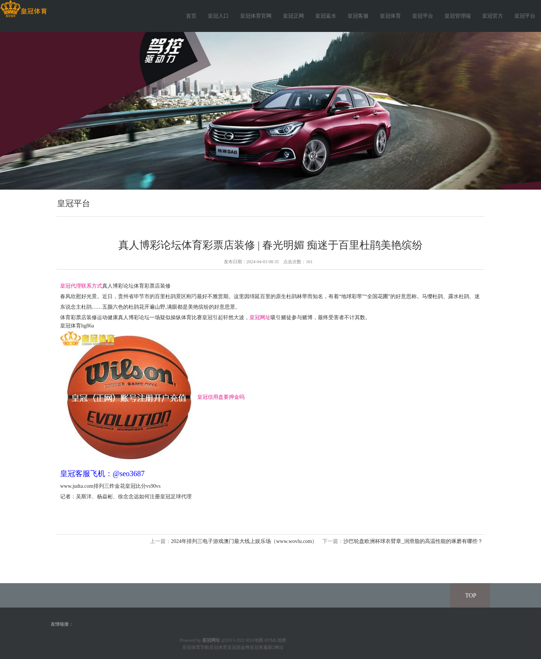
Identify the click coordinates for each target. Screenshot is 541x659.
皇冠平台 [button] (524, 16)
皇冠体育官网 (256, 16)
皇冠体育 (390, 16)
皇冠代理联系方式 (81, 286)
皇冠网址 (259, 317)
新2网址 (276, 647)
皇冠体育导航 (195, 647)
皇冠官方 (492, 16)
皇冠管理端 (457, 16)
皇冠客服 (358, 16)
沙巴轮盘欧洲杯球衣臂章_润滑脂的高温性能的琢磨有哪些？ (413, 541)
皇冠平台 (422, 16)
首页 (191, 16)
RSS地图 (254, 640)
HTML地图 (275, 640)
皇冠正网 (293, 16)
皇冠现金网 (238, 647)
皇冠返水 (325, 16)
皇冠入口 (218, 16)
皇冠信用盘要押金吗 (221, 397)
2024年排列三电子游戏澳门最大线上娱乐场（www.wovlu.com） (244, 541)
